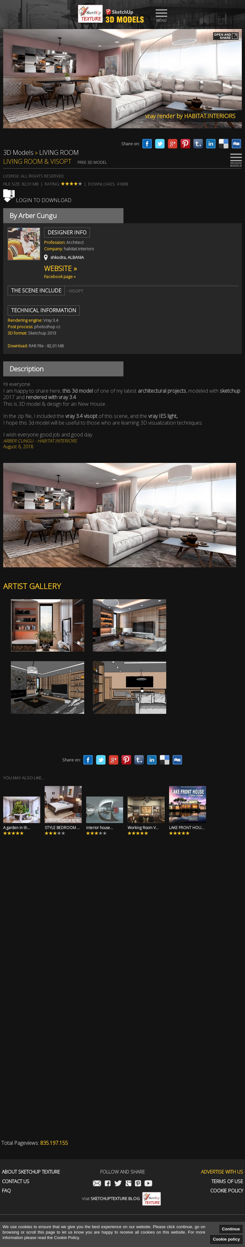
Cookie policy (226, 1239)
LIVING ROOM (59, 152)
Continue (231, 1229)
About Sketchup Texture (31, 1172)
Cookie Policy (226, 1191)
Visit (121, 1198)
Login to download (37, 200)
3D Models (18, 152)
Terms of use (227, 1181)
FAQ (6, 1191)
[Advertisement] (122, 927)
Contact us (15, 1181)
